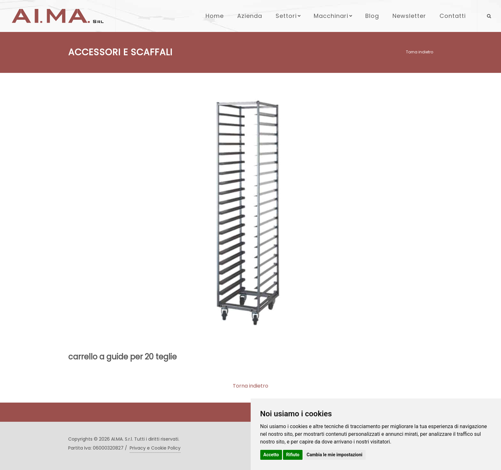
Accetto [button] (271, 454)
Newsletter (409, 16)
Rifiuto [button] (293, 454)
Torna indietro (419, 52)
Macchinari (333, 16)
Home (215, 16)
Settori (289, 16)
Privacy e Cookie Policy (155, 448)
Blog (372, 16)
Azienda (249, 16)
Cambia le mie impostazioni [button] (334, 454)
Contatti (453, 16)
